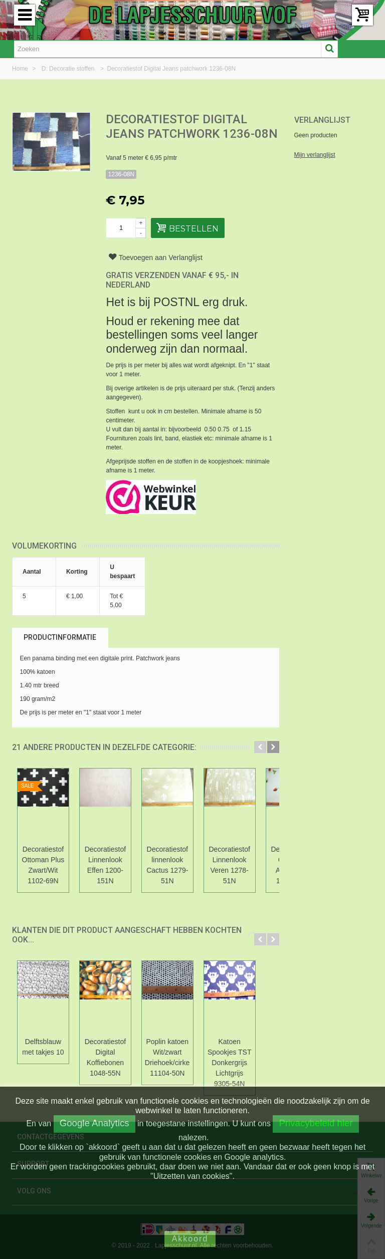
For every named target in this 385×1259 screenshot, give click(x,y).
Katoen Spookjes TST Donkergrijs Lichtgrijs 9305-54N (244, 1063)
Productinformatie (60, 637)
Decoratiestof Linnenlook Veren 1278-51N (243, 865)
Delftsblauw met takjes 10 (45, 1047)
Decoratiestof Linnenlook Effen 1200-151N (111, 865)
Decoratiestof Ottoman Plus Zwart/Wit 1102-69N (45, 865)
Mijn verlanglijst (314, 154)
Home (21, 68)
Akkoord (190, 1238)
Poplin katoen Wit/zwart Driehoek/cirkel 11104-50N (177, 1057)
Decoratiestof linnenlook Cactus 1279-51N (177, 865)
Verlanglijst (322, 120)
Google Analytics (94, 1123)
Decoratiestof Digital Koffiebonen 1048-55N (111, 1057)
